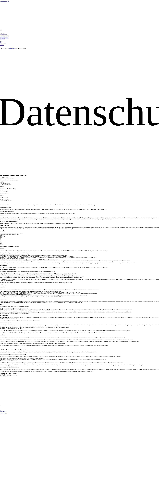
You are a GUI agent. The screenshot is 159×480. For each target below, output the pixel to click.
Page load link (3, 413)
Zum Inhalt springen (5, 1)
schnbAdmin (11, 48)
